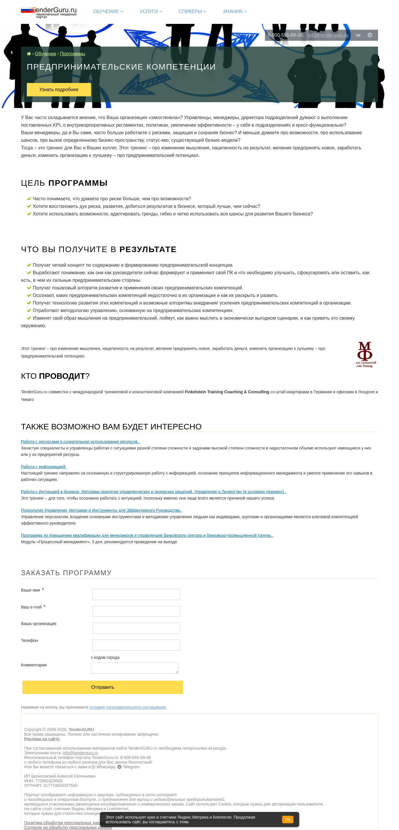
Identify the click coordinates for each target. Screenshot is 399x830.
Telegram (128, 766)
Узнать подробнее (58, 89)
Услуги (151, 11)
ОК (288, 819)
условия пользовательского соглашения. (127, 707)
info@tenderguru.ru (328, 35)
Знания (235, 11)
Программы (72, 53)
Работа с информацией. (43, 466)
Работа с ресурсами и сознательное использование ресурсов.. (80, 441)
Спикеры (192, 11)
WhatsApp (103, 766)
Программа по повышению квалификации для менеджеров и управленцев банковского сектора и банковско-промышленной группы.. (147, 535)
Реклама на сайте (42, 739)
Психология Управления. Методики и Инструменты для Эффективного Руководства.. (101, 510)
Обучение (108, 11)
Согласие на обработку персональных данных (68, 827)
